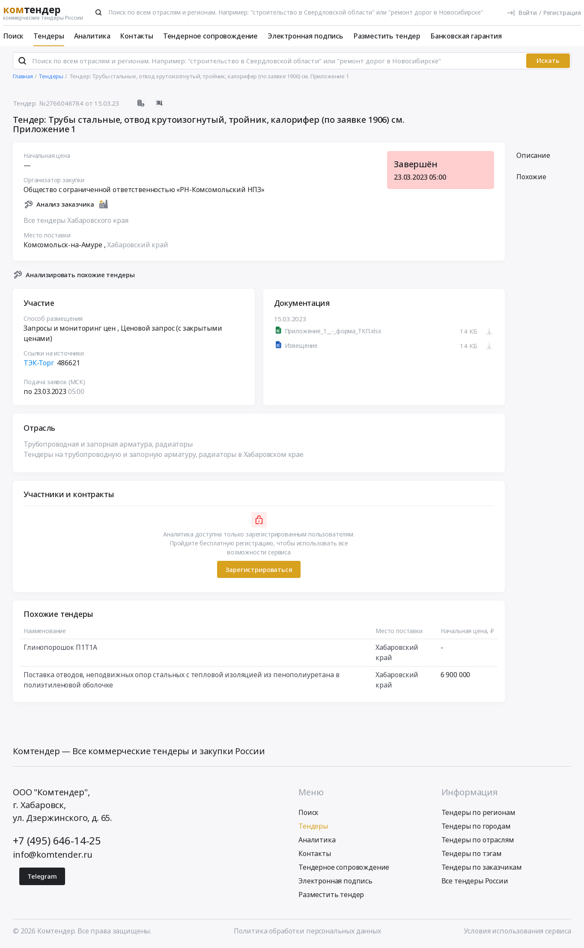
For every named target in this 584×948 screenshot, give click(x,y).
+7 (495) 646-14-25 (57, 842)
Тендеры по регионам (478, 813)
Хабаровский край (137, 246)
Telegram (42, 877)
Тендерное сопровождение (210, 36)
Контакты (136, 36)
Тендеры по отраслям (477, 841)
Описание (533, 157)
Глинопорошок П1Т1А (60, 649)
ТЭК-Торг (39, 364)
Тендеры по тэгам (471, 854)
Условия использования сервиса (517, 932)
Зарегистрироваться (258, 570)
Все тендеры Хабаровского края (76, 221)
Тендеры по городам (476, 827)
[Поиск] (98, 12)
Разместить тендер (386, 36)
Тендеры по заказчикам (481, 868)
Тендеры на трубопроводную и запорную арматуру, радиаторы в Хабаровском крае (164, 456)
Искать (548, 62)
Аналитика (92, 36)
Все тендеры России (474, 882)
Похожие (531, 178)
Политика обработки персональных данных (307, 932)
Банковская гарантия (466, 36)
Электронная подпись (305, 36)
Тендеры (48, 36)
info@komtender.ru (52, 856)
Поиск (13, 36)
